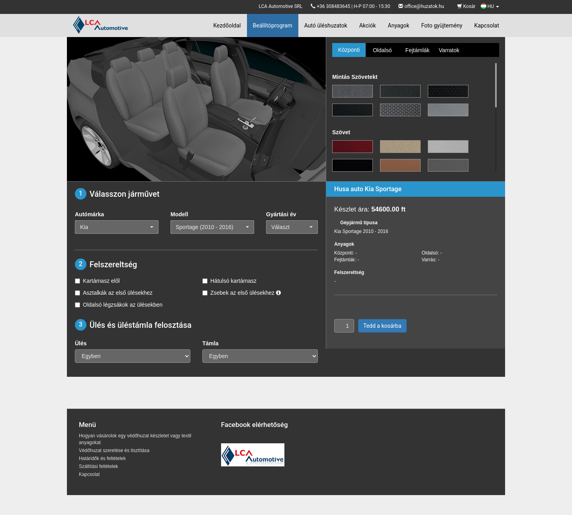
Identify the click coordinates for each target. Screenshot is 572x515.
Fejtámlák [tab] (417, 50)
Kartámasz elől (97, 281)
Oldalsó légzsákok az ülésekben (119, 305)
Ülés (81, 343)
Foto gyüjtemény (441, 25)
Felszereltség (349, 272)
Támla (210, 343)
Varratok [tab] (449, 50)
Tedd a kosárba (382, 326)
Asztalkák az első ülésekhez (114, 293)
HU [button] (490, 6)
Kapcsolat (486, 25)
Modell (179, 214)
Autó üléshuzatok (325, 25)
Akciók (367, 25)
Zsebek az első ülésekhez (241, 293)
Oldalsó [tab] (382, 50)
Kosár (466, 6)
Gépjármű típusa (359, 222)
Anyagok (398, 25)
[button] (117, 227)
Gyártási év (281, 214)
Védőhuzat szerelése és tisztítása (114, 450)
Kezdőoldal (227, 25)
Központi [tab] (349, 50)
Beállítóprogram (272, 25)
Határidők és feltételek (102, 458)
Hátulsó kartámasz (229, 281)
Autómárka (89, 214)
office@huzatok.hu (424, 6)
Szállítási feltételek (98, 466)
